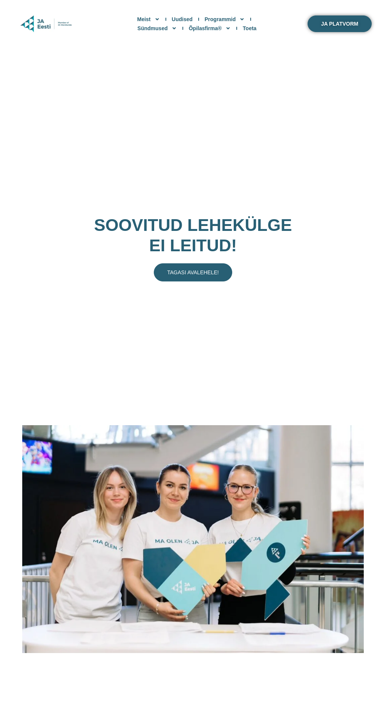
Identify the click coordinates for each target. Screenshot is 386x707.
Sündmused (157, 28)
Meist (148, 19)
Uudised (182, 19)
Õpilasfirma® (210, 28)
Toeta (249, 28)
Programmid (225, 19)
